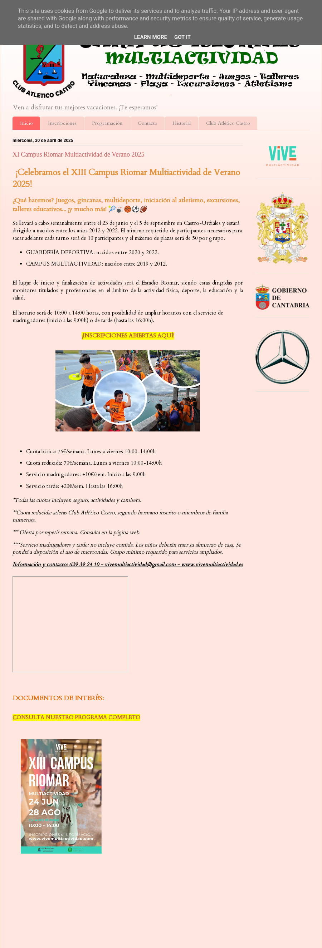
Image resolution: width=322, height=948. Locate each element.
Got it (182, 37)
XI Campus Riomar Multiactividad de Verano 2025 (79, 154)
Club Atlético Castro (228, 123)
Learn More (150, 37)
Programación (107, 123)
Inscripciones (62, 123)
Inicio (26, 123)
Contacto (147, 123)
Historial (181, 123)
